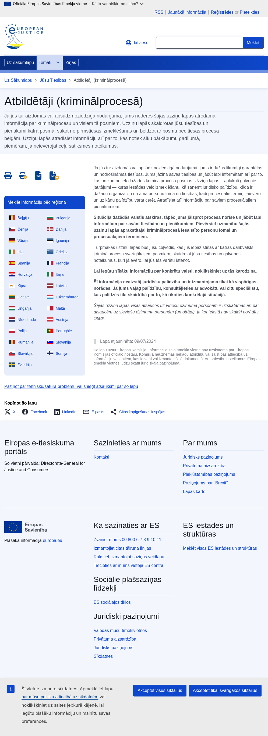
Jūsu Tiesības (53, 80)
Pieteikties (249, 12)
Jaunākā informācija (187, 12)
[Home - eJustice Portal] (23, 36)
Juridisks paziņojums (203, 457)
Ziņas (71, 62)
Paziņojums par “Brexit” (205, 483)
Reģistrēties (222, 12)
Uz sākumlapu (20, 62)
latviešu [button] (137, 43)
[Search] (253, 43)
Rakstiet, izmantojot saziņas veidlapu (129, 557)
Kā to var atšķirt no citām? (117, 3)
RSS (158, 12)
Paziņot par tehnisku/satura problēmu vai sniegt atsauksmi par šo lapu (71, 386)
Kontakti (101, 457)
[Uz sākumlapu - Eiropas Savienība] (25, 527)
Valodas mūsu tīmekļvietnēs (120, 630)
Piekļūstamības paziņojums (209, 474)
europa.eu (52, 540)
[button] (11, 412)
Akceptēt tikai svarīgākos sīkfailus (225, 690)
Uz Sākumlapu (18, 80)
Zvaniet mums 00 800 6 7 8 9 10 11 (127, 539)
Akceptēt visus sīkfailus (159, 690)
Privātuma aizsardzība (204, 465)
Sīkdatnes (103, 656)
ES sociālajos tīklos (112, 602)
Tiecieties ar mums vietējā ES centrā (128, 565)
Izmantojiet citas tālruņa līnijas (122, 548)
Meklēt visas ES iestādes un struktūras (220, 548)
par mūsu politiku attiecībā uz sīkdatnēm (60, 697)
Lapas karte (194, 491)
